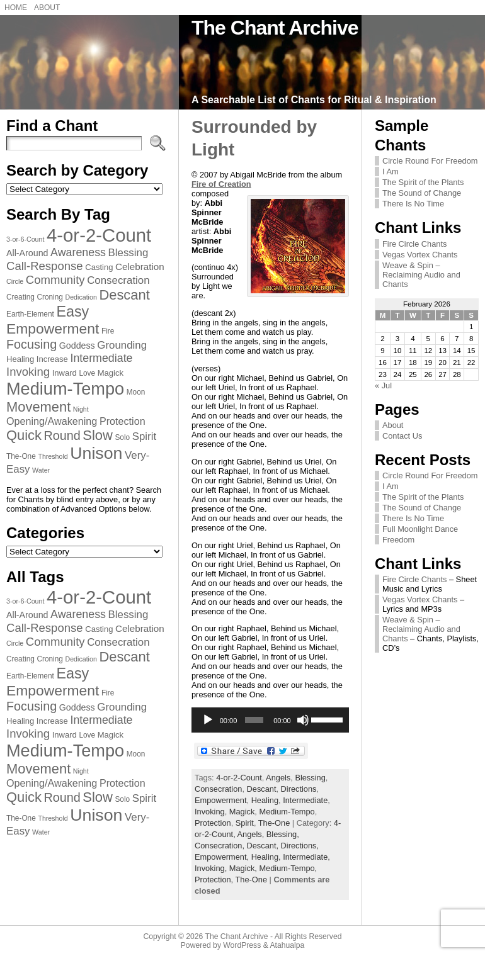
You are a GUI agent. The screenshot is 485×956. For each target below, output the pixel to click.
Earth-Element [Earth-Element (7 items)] (30, 314)
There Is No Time (413, 203)
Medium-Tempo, (288, 868)
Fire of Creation (221, 184)
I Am (390, 171)
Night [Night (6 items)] (81, 409)
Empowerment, (223, 857)
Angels (278, 777)
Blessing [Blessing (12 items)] (128, 253)
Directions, (300, 845)
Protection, (215, 879)
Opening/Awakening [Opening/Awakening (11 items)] (51, 421)
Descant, (264, 845)
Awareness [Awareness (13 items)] (78, 252)
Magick (242, 811)
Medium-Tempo (286, 811)
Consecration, (221, 845)
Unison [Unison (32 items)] (96, 453)
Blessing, (282, 834)
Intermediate (305, 800)
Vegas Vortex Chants (420, 254)
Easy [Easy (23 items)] (72, 311)
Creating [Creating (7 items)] (20, 297)
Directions (299, 789)
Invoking (210, 811)
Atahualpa (287, 945)
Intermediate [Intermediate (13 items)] (101, 358)
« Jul (383, 385)
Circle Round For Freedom (429, 161)
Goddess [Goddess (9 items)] (77, 345)
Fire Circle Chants (414, 244)
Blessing (310, 777)
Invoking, (212, 868)
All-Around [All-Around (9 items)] (27, 253)
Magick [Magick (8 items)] (110, 373)
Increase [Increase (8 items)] (52, 359)
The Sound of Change (421, 193)
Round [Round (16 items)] (62, 435)
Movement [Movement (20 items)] (38, 407)
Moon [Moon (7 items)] (136, 392)
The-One (274, 823)
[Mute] (303, 720)
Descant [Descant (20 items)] (124, 295)
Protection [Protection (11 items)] (123, 421)
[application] (270, 720)
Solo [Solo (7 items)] (122, 437)
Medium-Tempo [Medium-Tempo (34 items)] (65, 388)
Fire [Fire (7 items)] (107, 331)
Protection (213, 823)
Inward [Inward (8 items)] (64, 373)
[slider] (254, 720)
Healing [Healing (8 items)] (20, 359)
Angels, (251, 834)
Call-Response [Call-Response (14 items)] (44, 266)
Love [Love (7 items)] (87, 373)
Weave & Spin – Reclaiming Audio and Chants (421, 275)
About (392, 425)
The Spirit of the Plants (423, 182)
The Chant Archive (274, 27)
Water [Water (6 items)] (41, 470)
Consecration (218, 789)
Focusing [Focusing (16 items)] (31, 344)
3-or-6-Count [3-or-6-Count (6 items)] (25, 239)
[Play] (208, 720)
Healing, (267, 857)
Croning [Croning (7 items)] (50, 297)
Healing (264, 800)
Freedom (398, 539)
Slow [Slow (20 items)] (97, 435)
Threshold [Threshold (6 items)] (52, 456)
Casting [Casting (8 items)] (99, 267)
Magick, (244, 868)
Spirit (245, 823)
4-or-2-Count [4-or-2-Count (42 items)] (99, 235)
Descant (262, 789)
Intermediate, (306, 857)
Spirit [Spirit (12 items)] (144, 436)
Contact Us (402, 436)
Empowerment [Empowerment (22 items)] (52, 328)
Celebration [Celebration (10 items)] (139, 266)
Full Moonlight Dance (420, 529)
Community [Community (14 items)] (55, 279)
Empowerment (221, 800)
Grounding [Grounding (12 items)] (122, 345)
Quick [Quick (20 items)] (24, 435)
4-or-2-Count (239, 777)
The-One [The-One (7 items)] (21, 456)
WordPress (242, 945)
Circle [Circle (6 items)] (14, 281)
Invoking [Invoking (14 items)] (28, 371)
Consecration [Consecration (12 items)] (118, 280)
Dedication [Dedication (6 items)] (80, 297)
